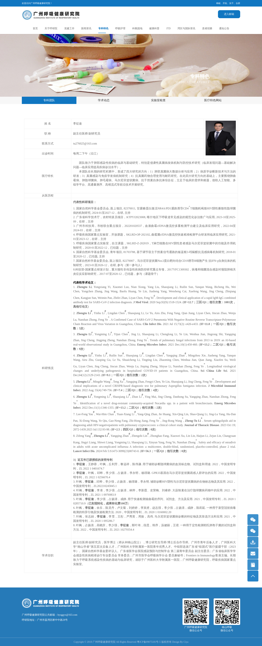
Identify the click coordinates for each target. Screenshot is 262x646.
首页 (35, 28)
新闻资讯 (86, 28)
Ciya (186, 642)
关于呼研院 (51, 28)
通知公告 (224, 28)
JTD (168, 28)
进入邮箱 (229, 14)
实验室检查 (158, 100)
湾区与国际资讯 (186, 28)
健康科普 (154, 28)
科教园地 (137, 28)
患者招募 (207, 28)
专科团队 (49, 100)
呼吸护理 (120, 28)
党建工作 (69, 28)
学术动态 (104, 100)
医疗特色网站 (213, 100)
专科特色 (103, 28)
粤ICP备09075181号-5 (149, 642)
